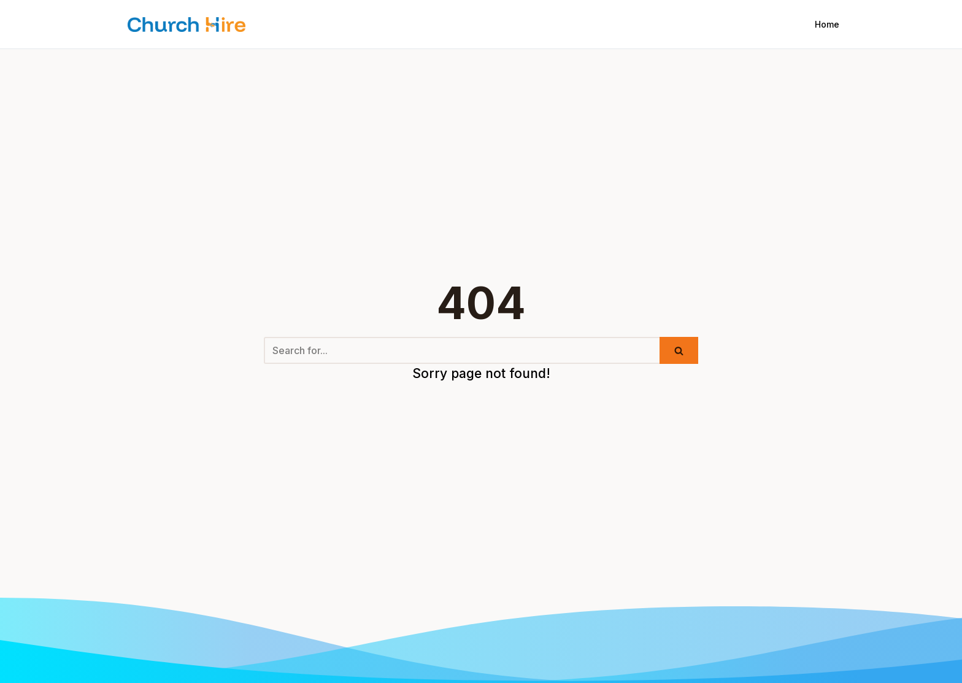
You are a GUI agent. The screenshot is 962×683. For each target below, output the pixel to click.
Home (827, 24)
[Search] (462, 350)
